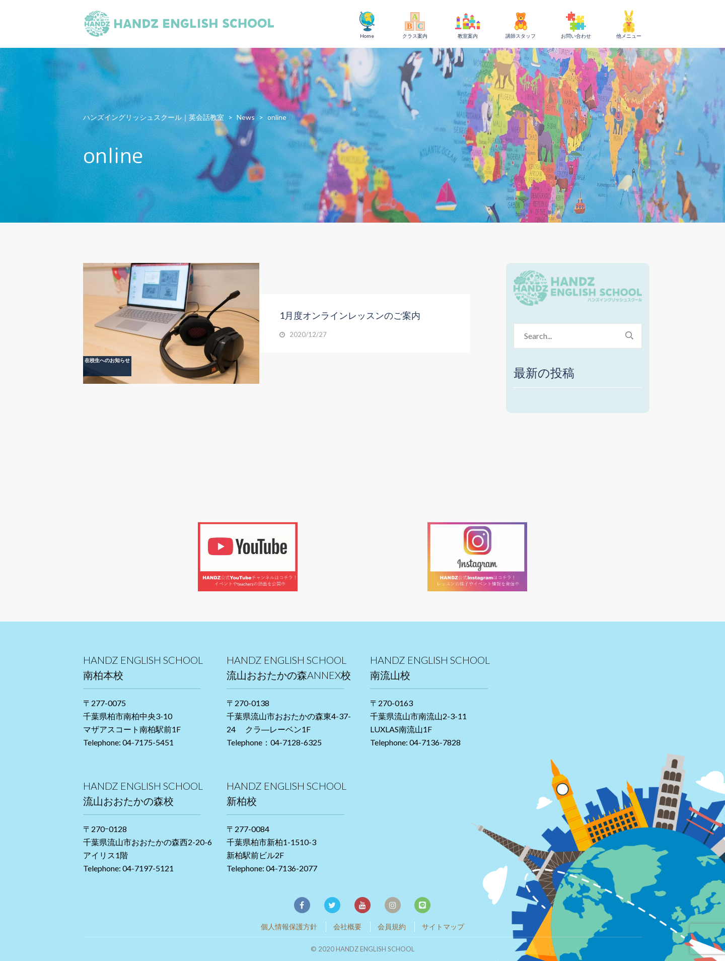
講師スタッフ (520, 36)
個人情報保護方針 (289, 926)
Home (367, 36)
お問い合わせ (576, 36)
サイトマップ (443, 926)
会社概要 (347, 926)
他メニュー (628, 36)
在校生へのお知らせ (107, 360)
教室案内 (468, 36)
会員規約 (392, 926)
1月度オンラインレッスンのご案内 (349, 315)
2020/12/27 (308, 334)
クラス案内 (414, 36)
